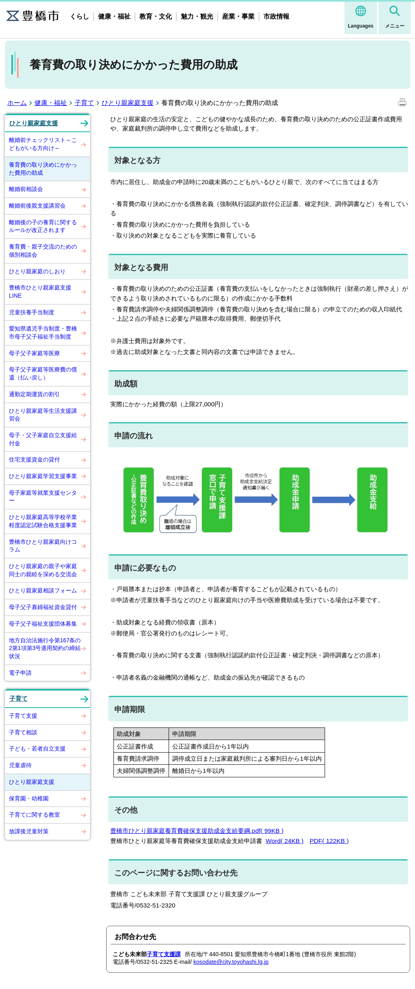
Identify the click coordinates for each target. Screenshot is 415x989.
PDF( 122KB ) (329, 840)
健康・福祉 (114, 16)
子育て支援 (23, 715)
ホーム (17, 102)
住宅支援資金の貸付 (34, 459)
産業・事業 (238, 16)
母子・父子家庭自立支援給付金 (43, 439)
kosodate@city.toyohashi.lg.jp (230, 962)
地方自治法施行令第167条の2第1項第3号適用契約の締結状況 (45, 648)
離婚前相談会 (26, 189)
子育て (84, 102)
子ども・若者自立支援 (37, 748)
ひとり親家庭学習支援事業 (43, 476)
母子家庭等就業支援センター (43, 496)
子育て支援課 (164, 954)
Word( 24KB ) (285, 840)
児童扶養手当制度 (31, 312)
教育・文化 (155, 16)
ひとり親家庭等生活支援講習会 (43, 415)
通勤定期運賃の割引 (34, 394)
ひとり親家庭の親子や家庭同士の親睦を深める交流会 (43, 570)
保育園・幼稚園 (29, 798)
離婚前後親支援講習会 (37, 205)
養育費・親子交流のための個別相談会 (43, 250)
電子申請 (20, 672)
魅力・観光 (197, 16)
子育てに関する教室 (34, 814)
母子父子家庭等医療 (34, 353)
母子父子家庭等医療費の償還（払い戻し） (43, 373)
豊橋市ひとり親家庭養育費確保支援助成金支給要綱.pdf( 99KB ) (197, 830)
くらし (79, 16)
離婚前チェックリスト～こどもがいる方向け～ (43, 144)
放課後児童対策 (29, 831)
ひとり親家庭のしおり (37, 271)
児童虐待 (20, 765)
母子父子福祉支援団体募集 (43, 623)
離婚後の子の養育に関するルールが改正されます (43, 226)
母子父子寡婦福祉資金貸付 (43, 607)
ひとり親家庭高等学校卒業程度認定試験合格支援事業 (43, 521)
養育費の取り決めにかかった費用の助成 (43, 168)
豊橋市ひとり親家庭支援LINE (40, 291)
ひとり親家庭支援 (128, 102)
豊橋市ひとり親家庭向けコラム (43, 545)
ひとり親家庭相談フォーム (43, 590)
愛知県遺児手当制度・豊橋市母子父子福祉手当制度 (43, 332)
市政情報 (276, 16)
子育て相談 (23, 732)
